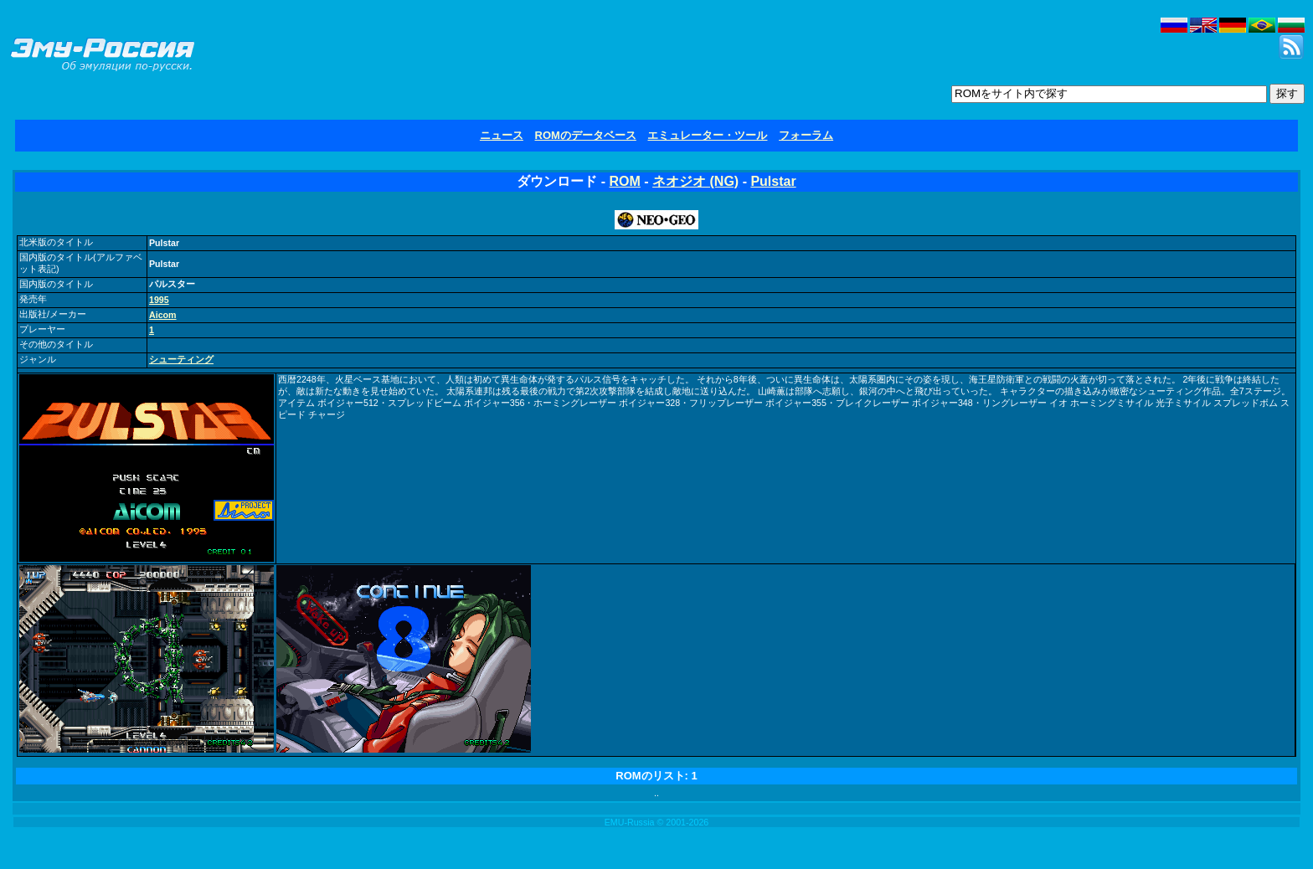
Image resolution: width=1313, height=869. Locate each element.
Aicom (163, 315)
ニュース (501, 135)
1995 (159, 300)
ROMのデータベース (585, 135)
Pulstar (773, 181)
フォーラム (806, 135)
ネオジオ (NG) (695, 181)
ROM (625, 181)
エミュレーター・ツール (707, 135)
